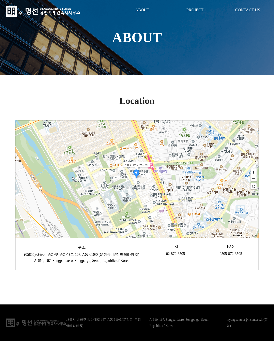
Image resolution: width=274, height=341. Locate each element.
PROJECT (194, 10)
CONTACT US (247, 10)
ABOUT (142, 10)
